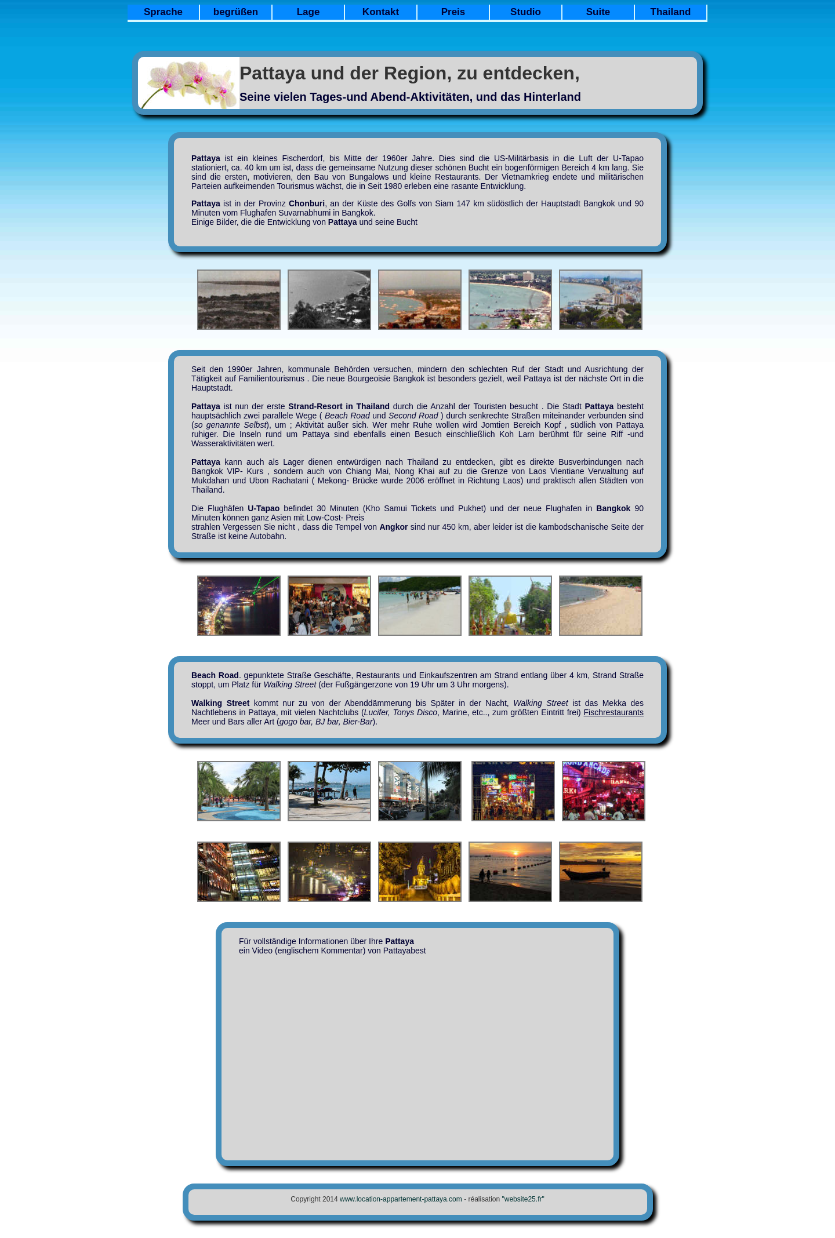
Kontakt (380, 11)
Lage (308, 11)
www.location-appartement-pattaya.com (401, 1199)
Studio (525, 11)
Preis (453, 11)
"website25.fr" (523, 1199)
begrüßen (235, 11)
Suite (598, 11)
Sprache (163, 11)
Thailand (671, 11)
